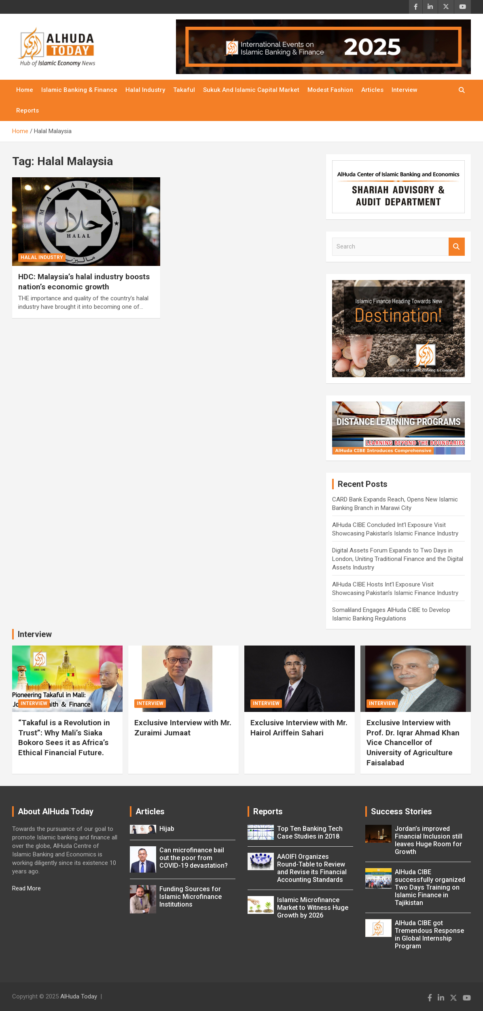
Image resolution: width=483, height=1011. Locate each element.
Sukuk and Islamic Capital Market (251, 89)
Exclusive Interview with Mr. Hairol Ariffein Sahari (298, 727)
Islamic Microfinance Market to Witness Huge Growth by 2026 (312, 907)
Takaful (184, 89)
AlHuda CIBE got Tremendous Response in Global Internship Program (429, 934)
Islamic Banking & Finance (79, 89)
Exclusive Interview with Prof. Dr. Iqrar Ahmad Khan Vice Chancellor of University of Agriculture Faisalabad (413, 742)
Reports (27, 110)
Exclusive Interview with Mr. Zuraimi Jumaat (182, 727)
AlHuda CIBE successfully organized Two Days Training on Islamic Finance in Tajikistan (430, 887)
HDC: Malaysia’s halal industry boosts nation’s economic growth (84, 281)
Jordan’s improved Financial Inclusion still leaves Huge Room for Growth (428, 840)
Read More (26, 888)
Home (24, 89)
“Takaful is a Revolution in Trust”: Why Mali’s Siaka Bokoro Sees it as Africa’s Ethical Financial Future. (64, 737)
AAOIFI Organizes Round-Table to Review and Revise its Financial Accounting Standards (312, 868)
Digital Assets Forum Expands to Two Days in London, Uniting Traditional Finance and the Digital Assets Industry (397, 559)
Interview (404, 89)
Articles (372, 89)
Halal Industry (145, 89)
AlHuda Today (78, 996)
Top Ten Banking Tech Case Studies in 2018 (310, 832)
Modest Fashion (330, 89)
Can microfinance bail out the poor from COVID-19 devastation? (193, 857)
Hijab (166, 829)
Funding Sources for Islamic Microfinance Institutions (190, 896)
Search (457, 247)
